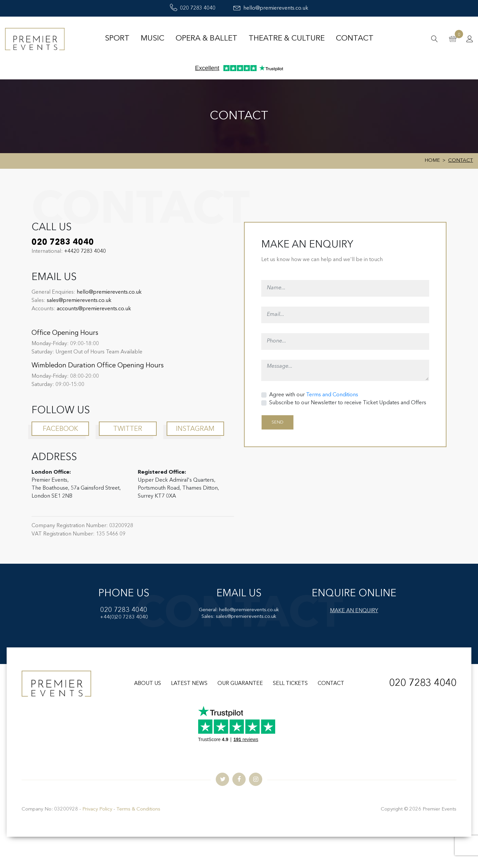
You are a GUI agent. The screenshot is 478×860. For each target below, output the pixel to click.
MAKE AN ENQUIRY (354, 611)
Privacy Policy (97, 809)
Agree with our (313, 395)
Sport (117, 39)
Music (152, 39)
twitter (127, 429)
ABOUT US (147, 683)
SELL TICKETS (290, 683)
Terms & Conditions (138, 809)
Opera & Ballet (206, 39)
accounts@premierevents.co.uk (94, 309)
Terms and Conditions (332, 395)
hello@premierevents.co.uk (270, 8)
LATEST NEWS (189, 683)
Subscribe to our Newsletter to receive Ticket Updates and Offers (347, 403)
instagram (195, 429)
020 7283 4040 (192, 8)
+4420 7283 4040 (85, 251)
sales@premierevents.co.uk (79, 300)
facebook (60, 429)
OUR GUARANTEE (240, 683)
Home (432, 160)
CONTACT (331, 683)
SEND (277, 422)
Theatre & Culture (287, 39)
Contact (354, 39)
